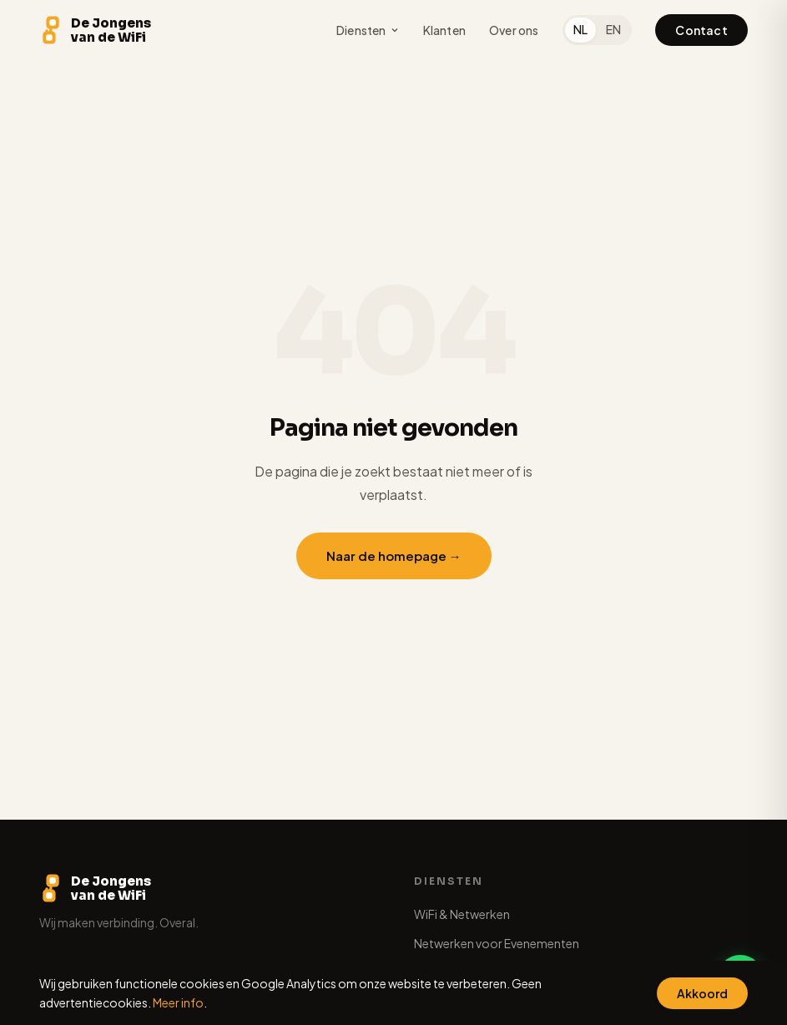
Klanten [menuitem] (444, 30)
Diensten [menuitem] (368, 30)
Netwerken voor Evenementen (496, 943)
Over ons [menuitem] (514, 30)
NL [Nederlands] (580, 29)
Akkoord (702, 993)
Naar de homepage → (394, 555)
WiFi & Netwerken (462, 913)
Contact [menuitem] (701, 30)
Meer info (178, 1002)
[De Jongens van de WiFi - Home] (95, 30)
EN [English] (613, 29)
